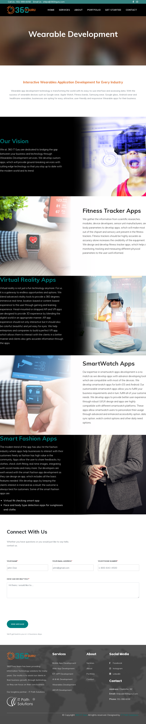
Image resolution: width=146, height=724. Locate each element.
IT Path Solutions (130, 714)
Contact (131, 10)
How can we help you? (18, 579)
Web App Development (63, 668)
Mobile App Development (64, 663)
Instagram (116, 668)
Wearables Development (64, 684)
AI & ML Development (62, 679)
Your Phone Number (108, 561)
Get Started (113, 10)
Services (64, 10)
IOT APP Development (62, 674)
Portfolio (91, 674)
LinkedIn (114, 674)
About (78, 10)
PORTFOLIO (94, 10)
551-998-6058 (123, 699)
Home (51, 10)
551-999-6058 (23, 1)
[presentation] (28, 610)
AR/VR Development (62, 690)
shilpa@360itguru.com (54, 1)
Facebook (115, 663)
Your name (12, 561)
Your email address (62, 561)
